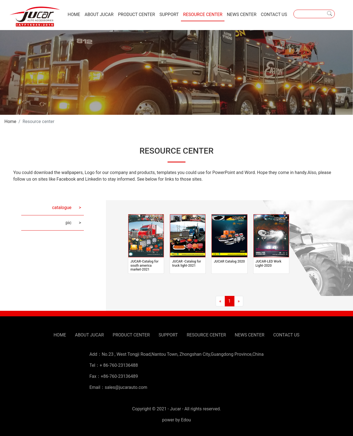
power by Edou (176, 419)
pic (68, 222)
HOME (74, 14)
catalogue (61, 207)
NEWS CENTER (241, 14)
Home (10, 121)
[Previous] (220, 301)
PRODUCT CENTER (136, 14)
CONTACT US (274, 14)
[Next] (239, 301)
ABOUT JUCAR (99, 14)
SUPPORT (169, 14)
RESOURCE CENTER (202, 14)
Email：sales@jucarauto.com (118, 387)
